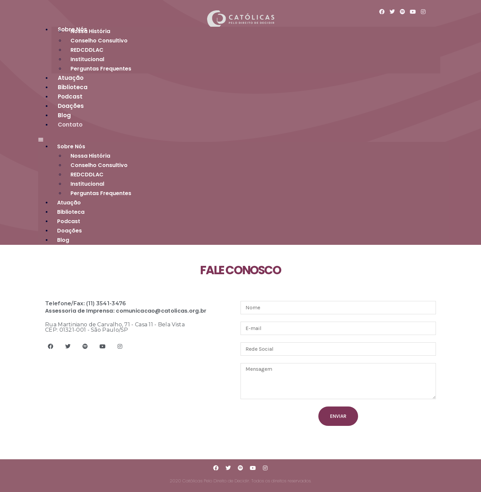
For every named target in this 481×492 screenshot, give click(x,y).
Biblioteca (71, 212)
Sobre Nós (71, 146)
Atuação (69, 202)
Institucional (87, 184)
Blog (63, 240)
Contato (70, 125)
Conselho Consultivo (99, 40)
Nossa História (90, 31)
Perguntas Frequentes (100, 68)
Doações (69, 230)
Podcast (68, 221)
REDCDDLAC (87, 50)
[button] (243, 139)
